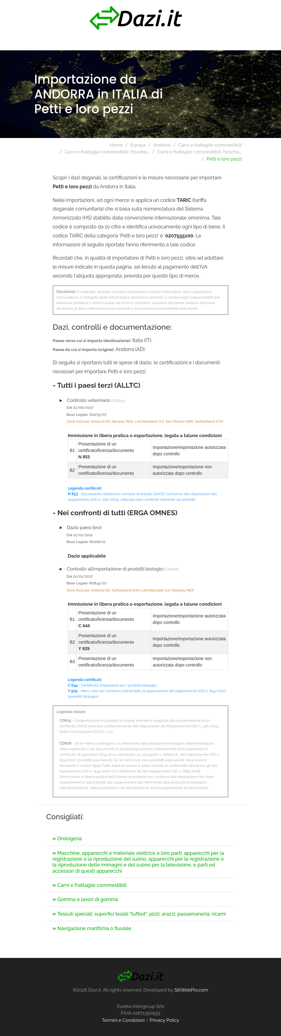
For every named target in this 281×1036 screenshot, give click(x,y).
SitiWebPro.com (191, 990)
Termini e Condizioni (123, 1020)
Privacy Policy (164, 1020)
